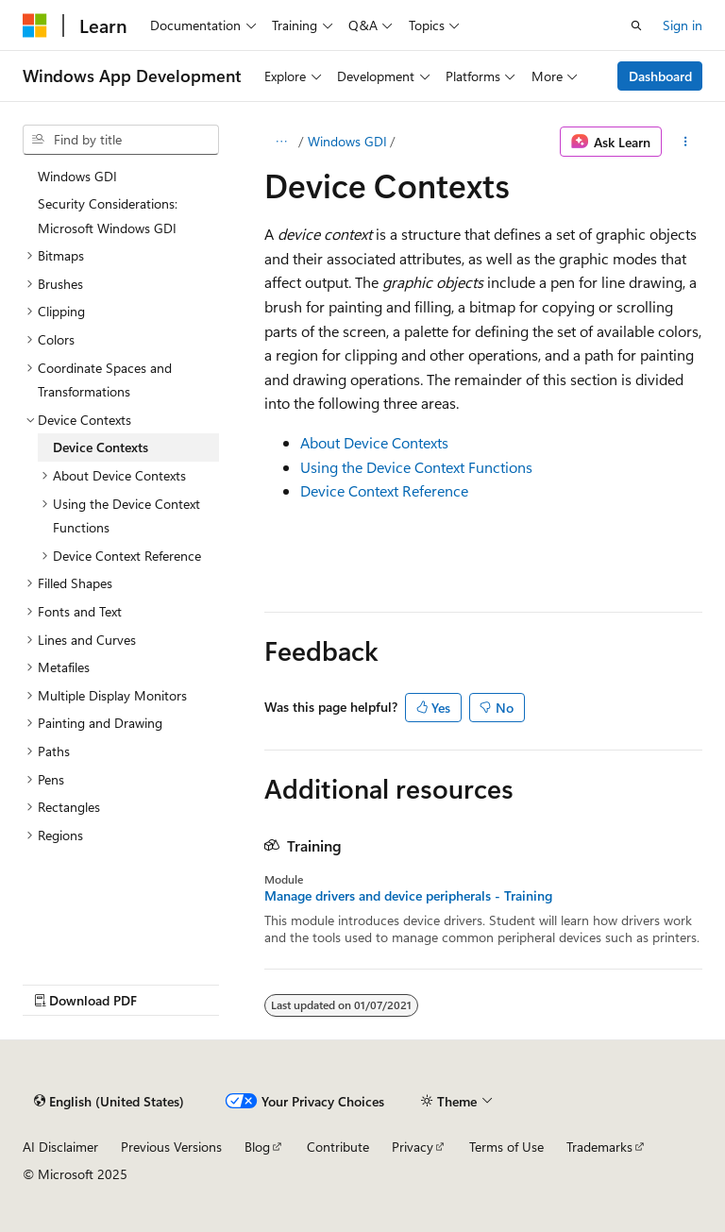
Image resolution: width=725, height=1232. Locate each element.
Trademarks (599, 1147)
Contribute (338, 1147)
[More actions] (685, 142)
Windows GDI (347, 141)
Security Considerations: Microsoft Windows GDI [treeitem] (107, 215)
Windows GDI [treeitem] (77, 176)
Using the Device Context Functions (416, 467)
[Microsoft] (35, 25)
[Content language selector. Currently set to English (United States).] (109, 1101)
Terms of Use (506, 1147)
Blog (257, 1147)
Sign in (682, 25)
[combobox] (121, 140)
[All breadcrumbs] (280, 142)
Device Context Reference (384, 490)
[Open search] (636, 25)
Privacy (412, 1147)
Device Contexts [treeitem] (100, 447)
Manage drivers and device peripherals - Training (408, 895)
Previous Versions (171, 1147)
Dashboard (660, 76)
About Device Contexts (374, 442)
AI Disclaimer (60, 1147)
